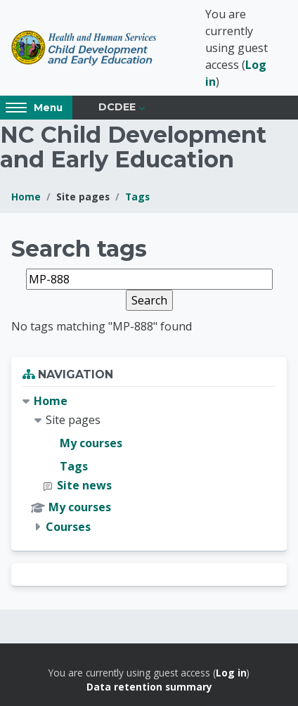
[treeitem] (149, 464)
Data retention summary (149, 686)
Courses (68, 526)
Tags (137, 196)
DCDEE (117, 107)
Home (26, 196)
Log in (231, 672)
